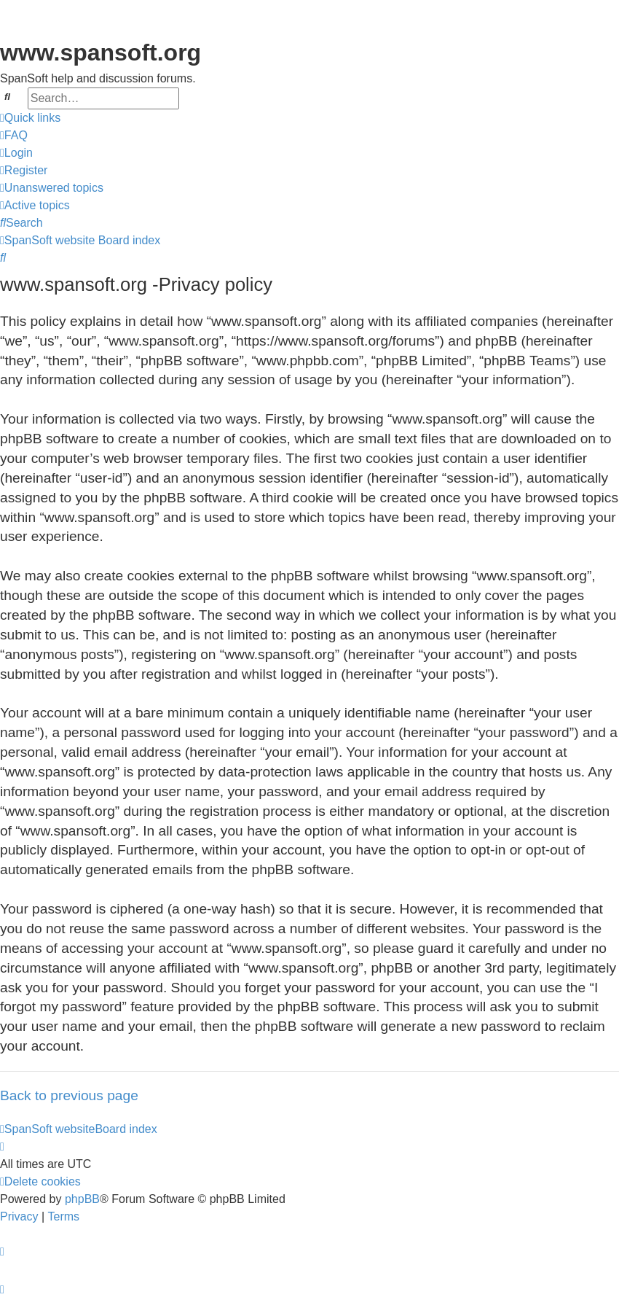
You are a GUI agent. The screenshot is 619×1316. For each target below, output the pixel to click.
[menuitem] (14, 135)
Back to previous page (69, 1095)
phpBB (82, 1199)
